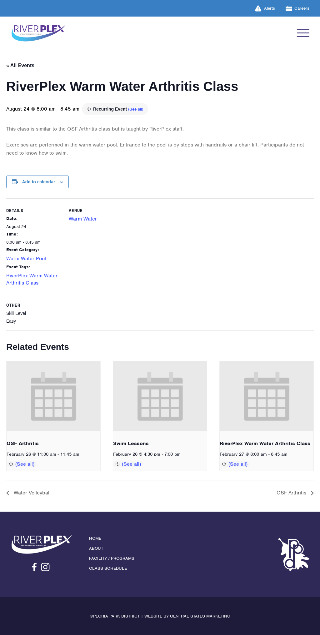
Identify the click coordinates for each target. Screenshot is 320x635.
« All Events (20, 65)
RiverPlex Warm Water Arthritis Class (265, 443)
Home (95, 538)
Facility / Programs (111, 558)
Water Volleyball (31, 492)
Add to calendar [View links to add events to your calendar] (38, 181)
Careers (298, 8)
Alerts (265, 8)
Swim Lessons (131, 443)
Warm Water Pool (26, 258)
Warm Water (83, 219)
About (96, 548)
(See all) (135, 109)
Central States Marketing (200, 616)
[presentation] (53, 396)
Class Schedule (108, 568)
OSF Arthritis (23, 443)
